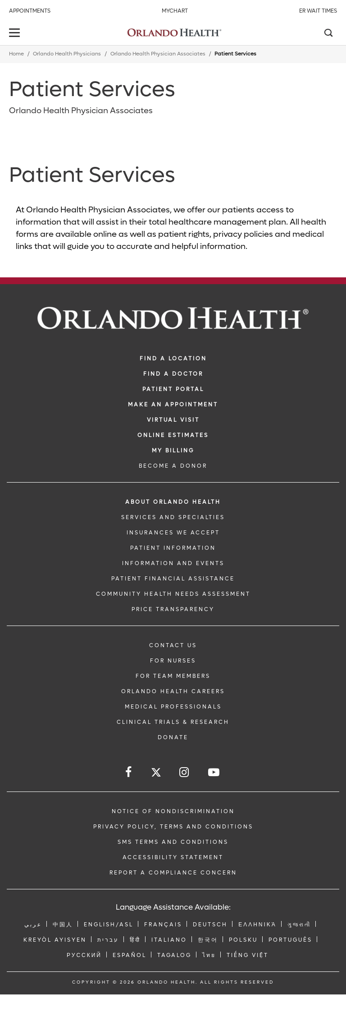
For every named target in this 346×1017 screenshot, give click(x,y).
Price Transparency (173, 609)
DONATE (173, 737)
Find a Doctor (173, 373)
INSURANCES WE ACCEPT (173, 532)
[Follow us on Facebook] (129, 772)
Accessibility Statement (173, 857)
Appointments (29, 10)
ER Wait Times (318, 10)
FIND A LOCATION (173, 358)
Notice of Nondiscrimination (173, 811)
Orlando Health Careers (173, 691)
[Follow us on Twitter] (156, 774)
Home (16, 54)
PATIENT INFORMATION (173, 548)
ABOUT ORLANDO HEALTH (173, 502)
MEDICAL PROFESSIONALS (173, 706)
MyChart (175, 10)
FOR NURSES (173, 660)
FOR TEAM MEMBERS (173, 676)
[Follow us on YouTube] (214, 772)
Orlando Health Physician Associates (157, 54)
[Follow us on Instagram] (184, 772)
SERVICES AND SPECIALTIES (173, 517)
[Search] (328, 34)
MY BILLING (173, 450)
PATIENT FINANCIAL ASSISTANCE (173, 578)
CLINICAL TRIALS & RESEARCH (173, 722)
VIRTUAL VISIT (173, 419)
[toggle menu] (16, 33)
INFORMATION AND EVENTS (173, 563)
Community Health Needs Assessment (173, 594)
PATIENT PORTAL (173, 389)
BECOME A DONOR (173, 465)
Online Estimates (173, 435)
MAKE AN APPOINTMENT (173, 404)
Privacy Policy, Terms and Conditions (173, 826)
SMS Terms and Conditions (173, 842)
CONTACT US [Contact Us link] (173, 645)
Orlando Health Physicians (67, 54)
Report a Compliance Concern (173, 872)
